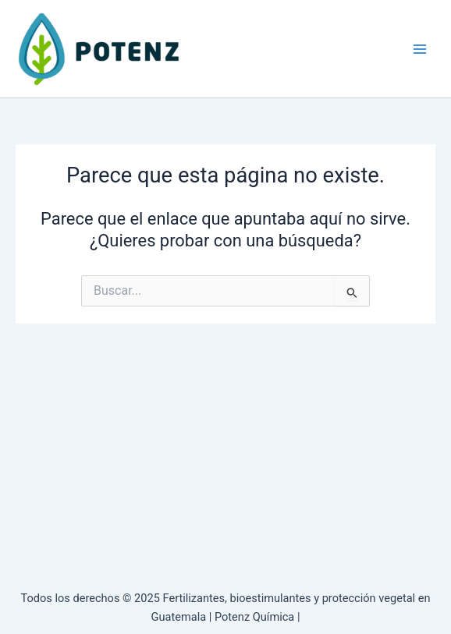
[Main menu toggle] (419, 48)
